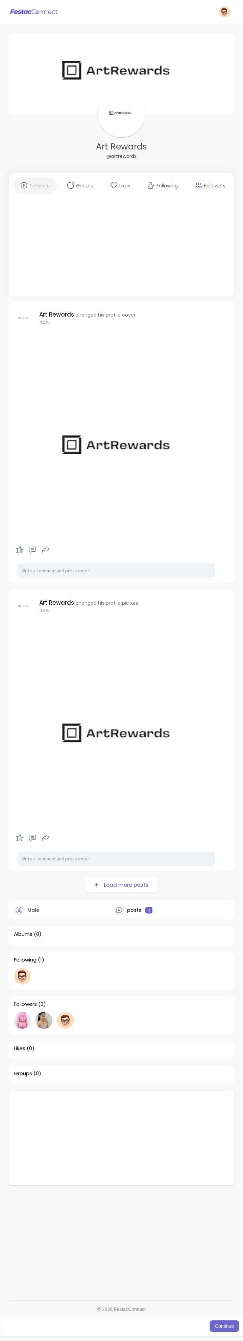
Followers (25, 1004)
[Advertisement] (121, 249)
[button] (224, 12)
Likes (19, 1048)
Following (25, 960)
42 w (44, 322)
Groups (23, 1073)
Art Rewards (121, 147)
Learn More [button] (186, 1326)
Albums (23, 934)
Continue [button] (224, 1326)
